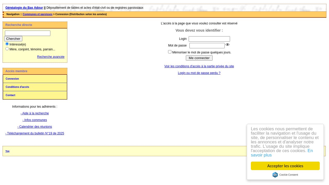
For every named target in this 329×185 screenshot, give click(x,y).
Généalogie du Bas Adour (24, 8)
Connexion (12, 78)
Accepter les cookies (285, 166)
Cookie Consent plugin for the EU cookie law (285, 175)
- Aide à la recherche (35, 113)
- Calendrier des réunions (34, 126)
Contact (10, 95)
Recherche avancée (51, 57)
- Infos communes (34, 120)
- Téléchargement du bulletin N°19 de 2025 (34, 133)
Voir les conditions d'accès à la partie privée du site (199, 66)
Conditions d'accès (17, 87)
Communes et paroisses (37, 14)
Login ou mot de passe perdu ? (199, 73)
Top (7, 151)
